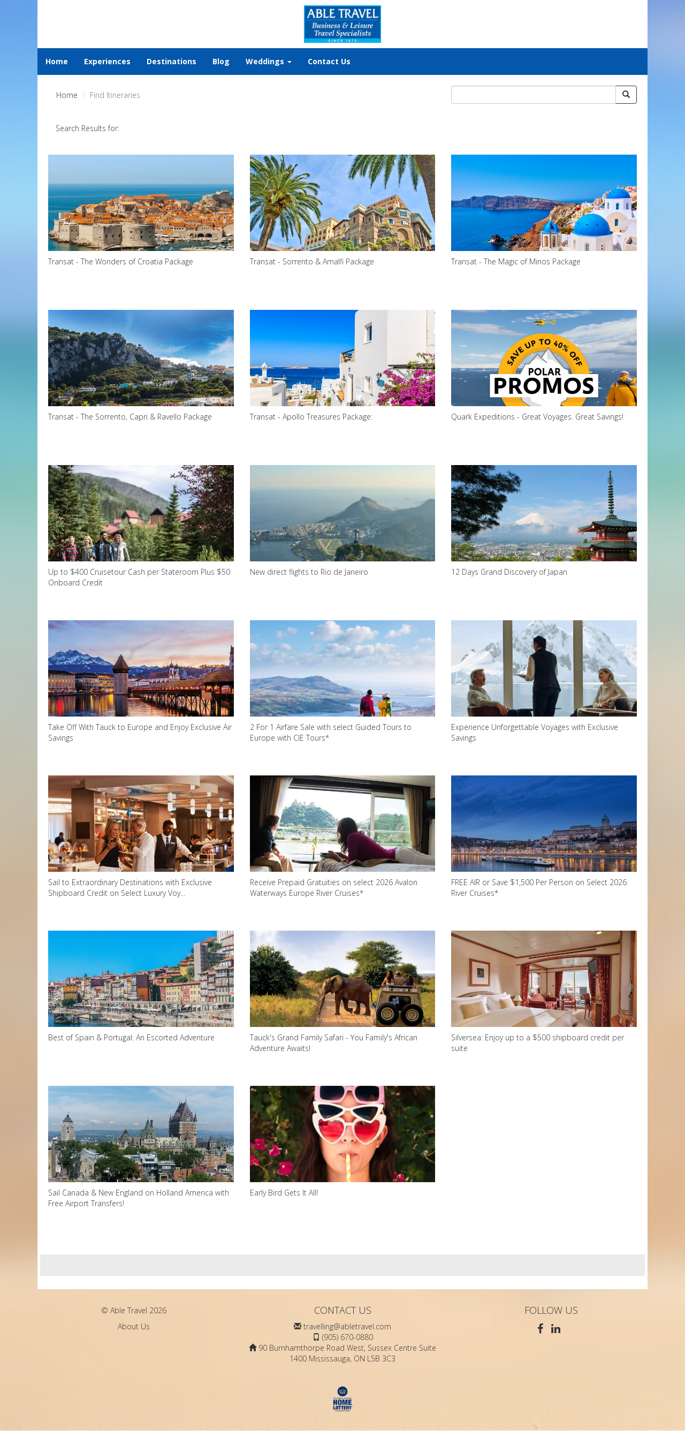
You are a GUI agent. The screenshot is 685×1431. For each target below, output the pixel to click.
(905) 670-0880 (347, 1337)
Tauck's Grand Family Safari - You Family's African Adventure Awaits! (343, 992)
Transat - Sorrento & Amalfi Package (343, 211)
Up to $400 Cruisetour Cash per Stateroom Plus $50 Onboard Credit (141, 526)
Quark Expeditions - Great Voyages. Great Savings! (544, 366)
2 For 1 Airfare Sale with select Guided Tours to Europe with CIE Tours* (343, 681)
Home (56, 61)
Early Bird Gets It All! (343, 1142)
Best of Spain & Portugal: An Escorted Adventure (141, 986)
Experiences (107, 61)
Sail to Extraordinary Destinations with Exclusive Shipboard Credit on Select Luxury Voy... (141, 836)
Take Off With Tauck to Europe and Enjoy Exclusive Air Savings (141, 681)
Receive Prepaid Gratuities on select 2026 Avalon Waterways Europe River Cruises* (343, 836)
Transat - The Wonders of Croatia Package (141, 211)
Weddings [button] (269, 61)
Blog (221, 61)
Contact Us (329, 61)
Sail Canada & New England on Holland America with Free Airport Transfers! (141, 1147)
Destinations (171, 61)
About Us (134, 1326)
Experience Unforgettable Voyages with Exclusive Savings (544, 681)
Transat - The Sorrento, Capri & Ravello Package (141, 366)
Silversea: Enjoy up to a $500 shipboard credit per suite (544, 992)
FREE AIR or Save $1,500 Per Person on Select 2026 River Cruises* (544, 836)
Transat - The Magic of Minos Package (544, 211)
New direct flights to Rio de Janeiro (343, 521)
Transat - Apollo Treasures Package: (343, 366)
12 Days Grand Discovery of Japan (544, 521)
